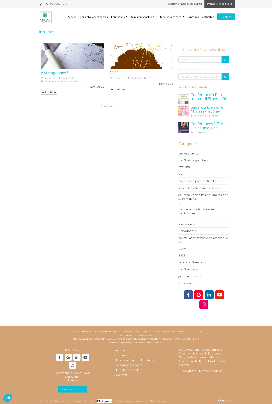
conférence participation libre (198, 181)
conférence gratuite (192, 160)
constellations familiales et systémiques (196, 211)
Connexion (225, 400)
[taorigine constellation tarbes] (183, 127)
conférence (186, 269)
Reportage (185, 231)
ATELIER (184, 167)
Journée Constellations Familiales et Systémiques (203, 196)
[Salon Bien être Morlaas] (183, 111)
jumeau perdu (188, 276)
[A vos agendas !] (72, 56)
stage (182, 248)
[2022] (141, 56)
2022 (181, 255)
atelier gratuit (187, 153)
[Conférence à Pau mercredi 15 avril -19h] (183, 98)
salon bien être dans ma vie (197, 188)
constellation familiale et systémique (203, 238)
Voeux (182, 174)
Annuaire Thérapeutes (151, 401)
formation (185, 224)
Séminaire (185, 283)
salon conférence (190, 262)
